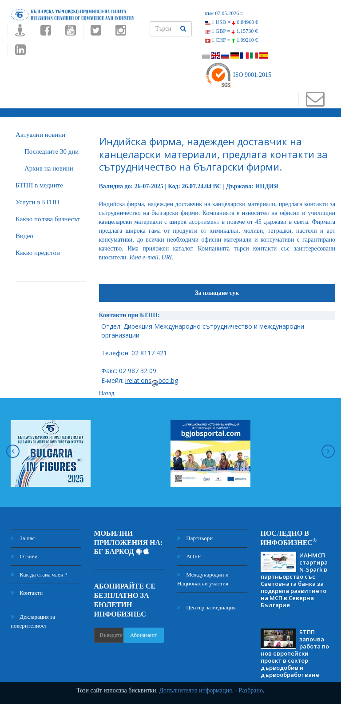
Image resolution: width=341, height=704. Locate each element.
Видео (24, 235)
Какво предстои (38, 252)
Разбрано (251, 690)
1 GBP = (231, 31)
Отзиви (24, 556)
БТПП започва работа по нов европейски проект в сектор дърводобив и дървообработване (295, 653)
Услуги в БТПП (37, 202)
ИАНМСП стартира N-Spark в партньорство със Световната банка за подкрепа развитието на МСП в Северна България (294, 580)
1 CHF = (231, 40)
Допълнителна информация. (196, 690)
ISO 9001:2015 (238, 75)
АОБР (189, 556)
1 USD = (231, 22)
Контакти (27, 592)
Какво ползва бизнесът (48, 219)
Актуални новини (40, 134)
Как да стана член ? (39, 574)
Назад (107, 393)
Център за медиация (206, 607)
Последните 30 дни (51, 151)
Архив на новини (48, 168)
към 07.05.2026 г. (224, 13)
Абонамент (143, 635)
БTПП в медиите (39, 185)
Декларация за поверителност (33, 621)
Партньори (195, 538)
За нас (23, 538)
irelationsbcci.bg (151, 380)
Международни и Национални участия (203, 579)
